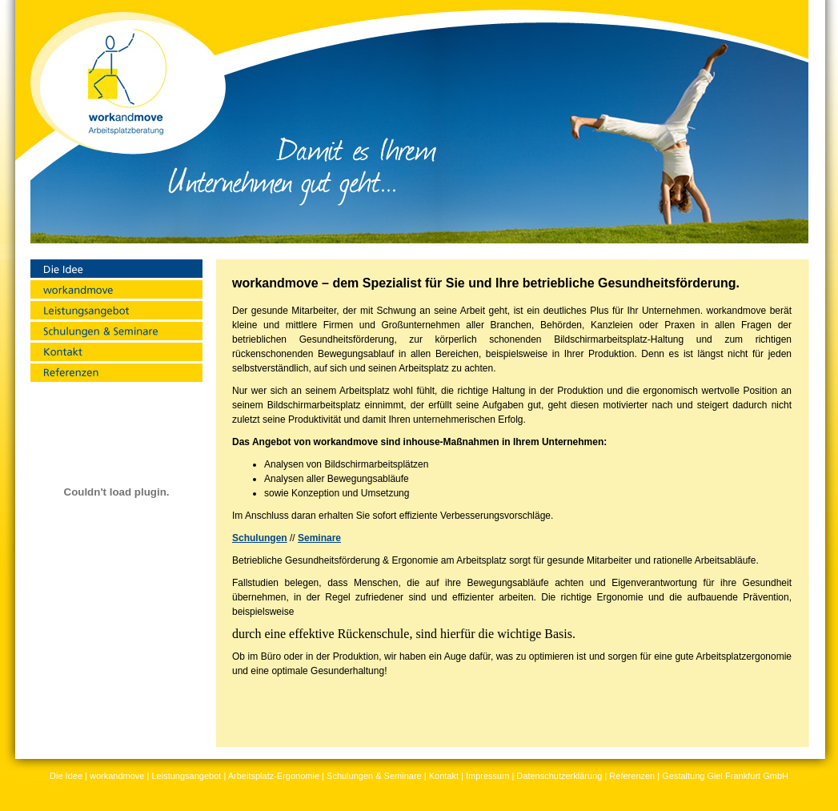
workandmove (117, 776)
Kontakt (444, 776)
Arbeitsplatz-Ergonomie (273, 776)
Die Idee (66, 776)
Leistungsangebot (186, 776)
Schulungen (259, 538)
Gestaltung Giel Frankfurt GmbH (725, 776)
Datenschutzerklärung (559, 776)
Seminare (319, 538)
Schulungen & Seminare (374, 776)
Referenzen (632, 776)
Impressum (487, 776)
